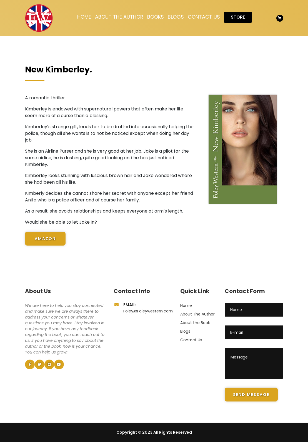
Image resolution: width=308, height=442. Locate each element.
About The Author (119, 16)
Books (155, 16)
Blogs (176, 16)
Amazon (45, 238)
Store (238, 17)
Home (84, 16)
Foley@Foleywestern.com (148, 311)
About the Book (195, 322)
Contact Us (204, 16)
